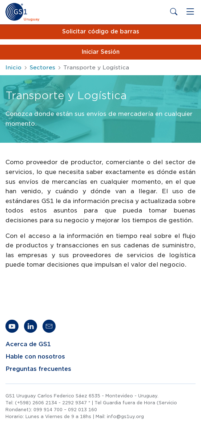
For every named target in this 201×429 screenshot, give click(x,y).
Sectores (42, 67)
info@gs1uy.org (125, 416)
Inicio (13, 67)
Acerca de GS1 (28, 344)
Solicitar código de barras (100, 31)
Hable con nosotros (35, 357)
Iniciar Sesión (100, 52)
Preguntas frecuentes (38, 369)
